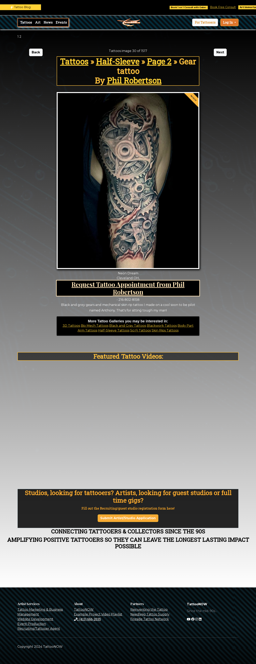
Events (61, 22)
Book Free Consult (229, 7)
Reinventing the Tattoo (149, 609)
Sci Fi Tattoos (140, 330)
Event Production (31, 624)
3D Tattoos (71, 326)
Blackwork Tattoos (162, 326)
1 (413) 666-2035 (87, 619)
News (48, 22)
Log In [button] (228, 22)
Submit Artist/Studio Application (128, 518)
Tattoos (26, 22)
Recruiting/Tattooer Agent (38, 628)
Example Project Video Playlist (98, 614)
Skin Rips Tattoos (165, 330)
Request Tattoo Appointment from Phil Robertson (128, 288)
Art (37, 22)
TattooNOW (84, 609)
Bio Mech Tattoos (94, 326)
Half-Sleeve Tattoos (113, 330)
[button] (205, 22)
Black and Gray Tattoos (127, 326)
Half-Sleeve (117, 61)
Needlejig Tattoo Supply (149, 614)
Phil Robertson (134, 80)
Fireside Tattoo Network (149, 619)
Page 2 (159, 61)
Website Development (35, 619)
